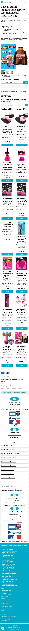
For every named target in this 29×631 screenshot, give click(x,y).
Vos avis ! (5, 620)
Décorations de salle (8, 553)
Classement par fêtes (8, 549)
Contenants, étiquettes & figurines (11, 572)
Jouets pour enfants (8, 561)
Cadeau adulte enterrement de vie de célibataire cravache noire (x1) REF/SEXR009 (7, 312)
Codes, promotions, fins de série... (10, 617)
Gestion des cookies (14, 629)
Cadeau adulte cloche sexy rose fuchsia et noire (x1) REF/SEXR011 (7, 165)
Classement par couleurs (9, 552)
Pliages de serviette (8, 576)
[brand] (6, 2)
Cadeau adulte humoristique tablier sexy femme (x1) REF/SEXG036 (21, 349)
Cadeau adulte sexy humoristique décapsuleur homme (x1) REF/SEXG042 (7, 226)
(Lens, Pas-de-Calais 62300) (14, 435)
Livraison (7, 407)
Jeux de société (7, 560)
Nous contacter (4, 600)
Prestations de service (8, 584)
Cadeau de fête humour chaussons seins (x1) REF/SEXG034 (21, 128)
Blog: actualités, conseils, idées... (11, 585)
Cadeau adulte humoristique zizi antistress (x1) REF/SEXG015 (21, 311)
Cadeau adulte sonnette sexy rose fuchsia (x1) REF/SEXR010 (21, 165)
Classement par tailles (8, 567)
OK (26, 105)
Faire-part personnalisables (9, 573)
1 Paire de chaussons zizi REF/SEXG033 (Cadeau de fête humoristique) (7, 129)
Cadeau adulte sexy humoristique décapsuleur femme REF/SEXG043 (21, 240)
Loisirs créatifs (6, 570)
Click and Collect (7, 619)
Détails (7, 145)
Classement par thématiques (10, 551)
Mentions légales (14, 625)
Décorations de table (8, 555)
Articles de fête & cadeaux (9, 558)
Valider (25, 82)
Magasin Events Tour (14, 432)
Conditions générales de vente (14, 627)
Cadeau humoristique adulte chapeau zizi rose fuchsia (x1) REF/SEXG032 (7, 349)
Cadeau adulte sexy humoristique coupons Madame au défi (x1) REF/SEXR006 (21, 201)
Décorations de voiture (8, 556)
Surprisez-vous (10, 96)
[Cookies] (2, 628)
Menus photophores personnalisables (12, 575)
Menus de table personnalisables (11, 579)
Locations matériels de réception (11, 582)
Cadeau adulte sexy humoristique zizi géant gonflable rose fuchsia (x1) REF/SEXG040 (7, 276)
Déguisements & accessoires (10, 564)
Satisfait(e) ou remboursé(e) (9, 616)
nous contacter (24, 541)
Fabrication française (8, 581)
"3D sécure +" (19, 522)
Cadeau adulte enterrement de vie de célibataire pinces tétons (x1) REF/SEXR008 (21, 275)
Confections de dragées (8, 577)
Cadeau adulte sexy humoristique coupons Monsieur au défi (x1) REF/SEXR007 (7, 201)
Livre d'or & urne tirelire (8, 568)
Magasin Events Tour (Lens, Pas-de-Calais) (14, 511)
